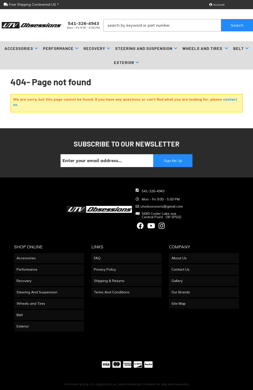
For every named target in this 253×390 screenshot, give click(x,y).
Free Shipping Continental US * (31, 4)
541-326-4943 (153, 191)
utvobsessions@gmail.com (161, 206)
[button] (178, 25)
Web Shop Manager (175, 384)
